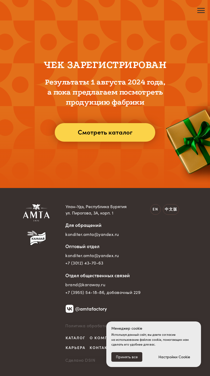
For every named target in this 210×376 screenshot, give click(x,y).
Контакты (102, 347)
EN (155, 209)
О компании (105, 337)
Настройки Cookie (174, 357)
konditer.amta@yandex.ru (92, 234)
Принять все (127, 357)
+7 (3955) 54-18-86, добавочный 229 (102, 292)
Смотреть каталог (105, 132)
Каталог (75, 337)
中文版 (171, 209)
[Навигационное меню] (201, 10)
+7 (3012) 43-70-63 (84, 263)
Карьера (75, 347)
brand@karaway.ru (85, 284)
